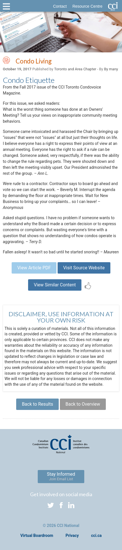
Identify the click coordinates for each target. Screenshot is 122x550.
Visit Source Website (84, 267)
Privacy (72, 535)
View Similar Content (55, 285)
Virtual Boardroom (36, 535)
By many (111, 69)
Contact (60, 6)
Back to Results (37, 404)
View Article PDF (34, 267)
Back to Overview (83, 404)
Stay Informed (61, 476)
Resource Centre (87, 6)
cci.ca (96, 535)
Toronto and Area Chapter (75, 69)
